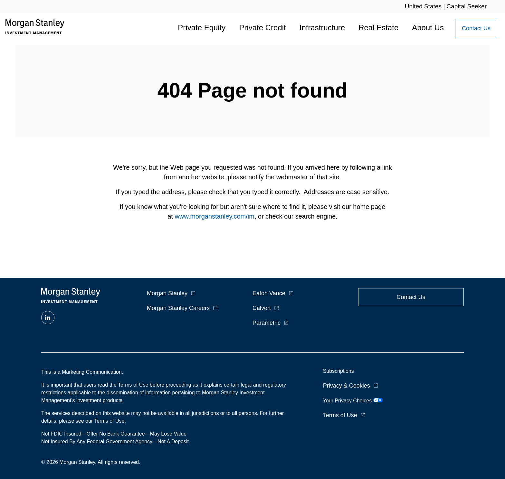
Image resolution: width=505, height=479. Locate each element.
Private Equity (201, 27)
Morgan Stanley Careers (178, 308)
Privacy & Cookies (346, 385)
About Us (428, 27)
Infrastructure (322, 27)
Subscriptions (338, 371)
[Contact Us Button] (476, 28)
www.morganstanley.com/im (214, 216)
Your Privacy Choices (353, 400)
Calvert (261, 308)
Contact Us (476, 28)
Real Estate (378, 27)
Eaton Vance (268, 293)
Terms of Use (340, 415)
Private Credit (262, 27)
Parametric (266, 323)
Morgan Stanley (167, 293)
